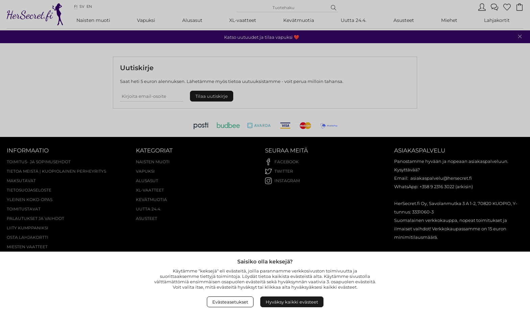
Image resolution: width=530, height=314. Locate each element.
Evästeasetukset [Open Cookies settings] (230, 302)
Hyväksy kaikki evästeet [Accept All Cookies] (292, 302)
